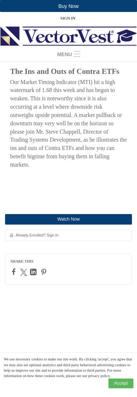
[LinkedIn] (34, 272)
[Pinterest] (44, 272)
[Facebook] (14, 271)
